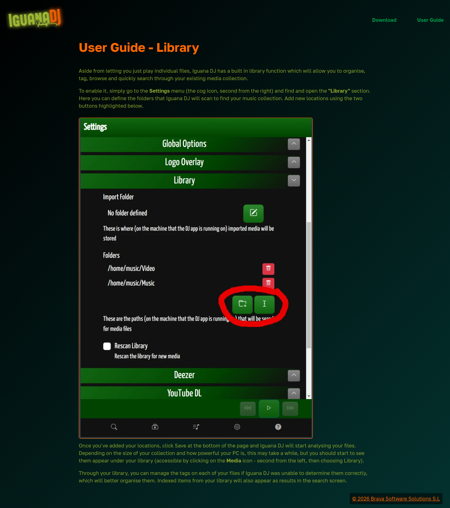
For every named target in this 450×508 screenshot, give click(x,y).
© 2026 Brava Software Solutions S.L (396, 499)
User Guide (430, 20)
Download (384, 20)
